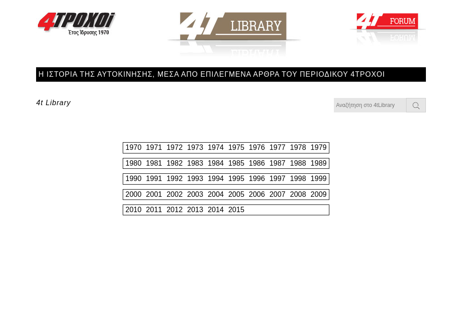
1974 (216, 147)
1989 (318, 163)
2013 (195, 210)
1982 (174, 163)
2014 (216, 210)
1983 (195, 163)
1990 (133, 178)
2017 (277, 210)
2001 (154, 194)
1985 (236, 163)
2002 (174, 194)
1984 (216, 163)
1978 (298, 147)
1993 (195, 178)
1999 (318, 178)
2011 (154, 210)
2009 (318, 194)
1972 (174, 147)
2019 (318, 210)
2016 (257, 210)
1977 (277, 147)
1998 (298, 178)
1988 (298, 163)
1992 (174, 178)
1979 (318, 147)
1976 (257, 147)
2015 (236, 210)
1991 (154, 178)
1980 (133, 163)
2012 (174, 210)
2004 (216, 194)
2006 (257, 194)
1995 (236, 178)
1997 (277, 178)
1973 (195, 147)
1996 (257, 178)
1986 (257, 163)
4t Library (53, 103)
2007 (277, 194)
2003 (195, 194)
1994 (216, 178)
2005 (236, 194)
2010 (133, 210)
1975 (236, 147)
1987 (277, 163)
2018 (298, 210)
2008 (298, 194)
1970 (133, 147)
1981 (154, 163)
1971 (154, 147)
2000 (133, 194)
